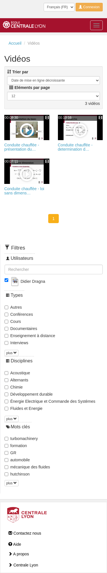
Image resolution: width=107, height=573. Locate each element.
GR (10, 452)
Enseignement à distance (30, 335)
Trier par (17, 72)
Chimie (14, 387)
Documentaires (21, 328)
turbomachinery (21, 438)
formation (16, 445)
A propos (18, 554)
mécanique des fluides (27, 467)
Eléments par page (29, 87)
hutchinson (17, 474)
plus (11, 353)
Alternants (16, 380)
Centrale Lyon (23, 565)
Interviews (16, 343)
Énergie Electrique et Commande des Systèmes (50, 401)
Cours (13, 321)
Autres (13, 307)
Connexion (89, 7)
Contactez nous (24, 533)
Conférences (19, 314)
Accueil (15, 43)
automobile (17, 460)
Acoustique (17, 373)
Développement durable (29, 394)
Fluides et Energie (24, 408)
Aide (14, 544)
